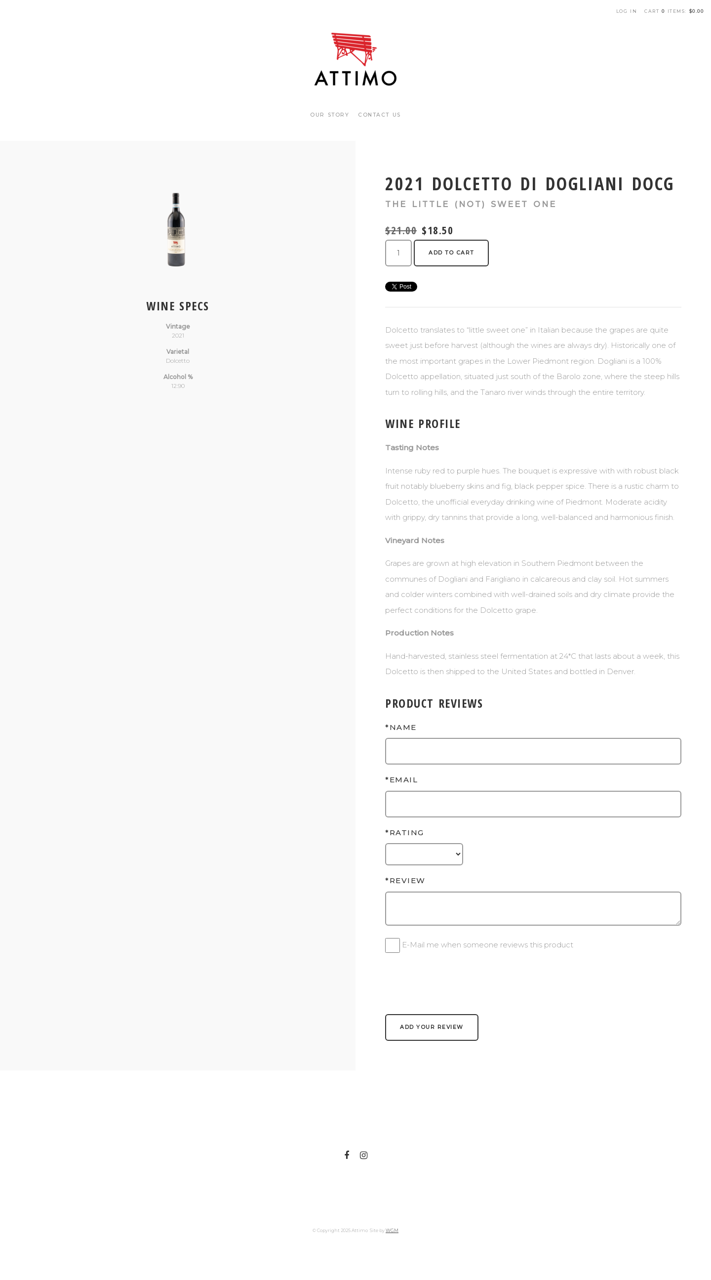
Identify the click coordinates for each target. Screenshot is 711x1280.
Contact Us (379, 115)
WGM (392, 1230)
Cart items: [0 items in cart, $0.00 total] (674, 11)
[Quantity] (398, 253)
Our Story (329, 115)
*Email (401, 779)
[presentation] (460, 977)
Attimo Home (355, 59)
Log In (626, 11)
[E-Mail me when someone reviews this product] (392, 945)
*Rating (404, 832)
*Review (405, 880)
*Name (401, 727)
